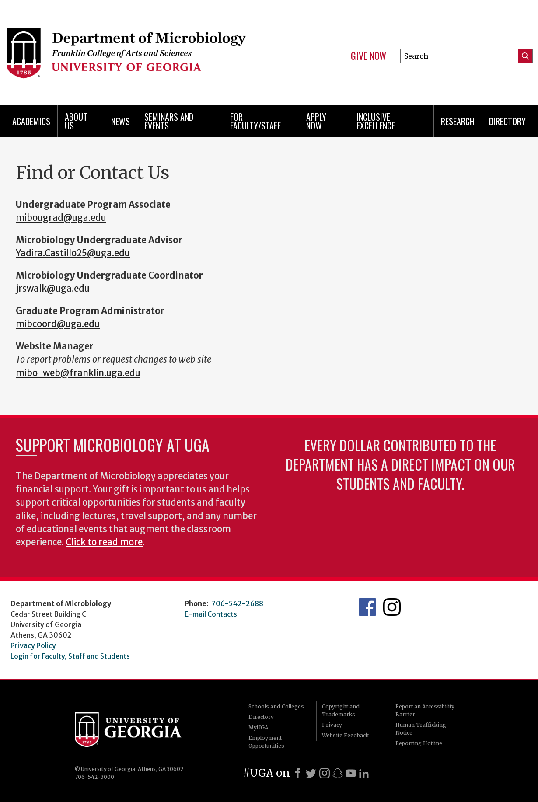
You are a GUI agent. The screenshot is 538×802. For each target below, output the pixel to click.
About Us (76, 121)
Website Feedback (345, 735)
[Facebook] (298, 773)
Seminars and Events (168, 121)
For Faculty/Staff (255, 121)
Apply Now (316, 121)
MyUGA (258, 727)
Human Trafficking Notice (420, 729)
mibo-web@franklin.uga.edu (78, 373)
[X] (311, 773)
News (120, 121)
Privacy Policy (33, 645)
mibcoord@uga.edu (58, 324)
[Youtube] (351, 773)
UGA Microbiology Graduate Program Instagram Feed (392, 607)
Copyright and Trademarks (341, 710)
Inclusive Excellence (375, 121)
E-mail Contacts (211, 614)
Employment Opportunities (266, 742)
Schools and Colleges (276, 706)
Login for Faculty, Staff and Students (70, 656)
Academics (31, 121)
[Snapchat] (337, 773)
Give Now (368, 56)
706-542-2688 (237, 603)
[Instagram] (324, 773)
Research (458, 121)
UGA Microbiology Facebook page (367, 607)
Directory (507, 121)
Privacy (332, 725)
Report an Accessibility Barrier (424, 710)
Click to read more (104, 542)
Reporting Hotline (418, 743)
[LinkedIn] (364, 773)
